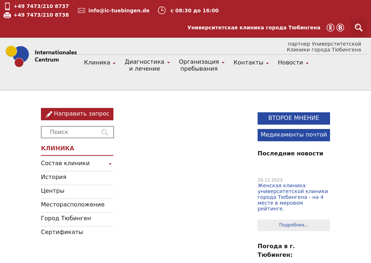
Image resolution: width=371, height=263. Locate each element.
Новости (290, 62)
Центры (52, 190)
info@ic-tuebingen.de (119, 10)
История (53, 177)
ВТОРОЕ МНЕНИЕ (294, 117)
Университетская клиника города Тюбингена (253, 27)
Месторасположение (73, 204)
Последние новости (290, 153)
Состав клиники (65, 163)
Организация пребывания (199, 65)
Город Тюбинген (66, 218)
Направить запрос (81, 113)
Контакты (248, 62)
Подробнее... (293, 224)
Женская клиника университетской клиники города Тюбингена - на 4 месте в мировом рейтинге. (293, 197)
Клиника (97, 62)
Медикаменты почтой (293, 134)
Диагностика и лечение (144, 65)
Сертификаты (62, 232)
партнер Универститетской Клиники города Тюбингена (324, 47)
